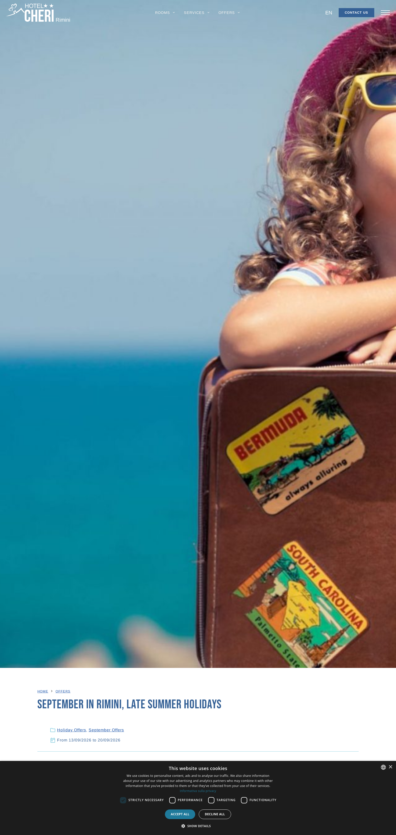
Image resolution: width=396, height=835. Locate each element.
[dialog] (198, 798)
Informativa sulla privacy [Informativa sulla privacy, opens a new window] (198, 791)
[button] (165, 12)
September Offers (106, 730)
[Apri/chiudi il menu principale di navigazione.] (385, 12)
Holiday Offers (71, 730)
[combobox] (383, 767)
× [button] (390, 767)
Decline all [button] (215, 814)
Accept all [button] (180, 814)
